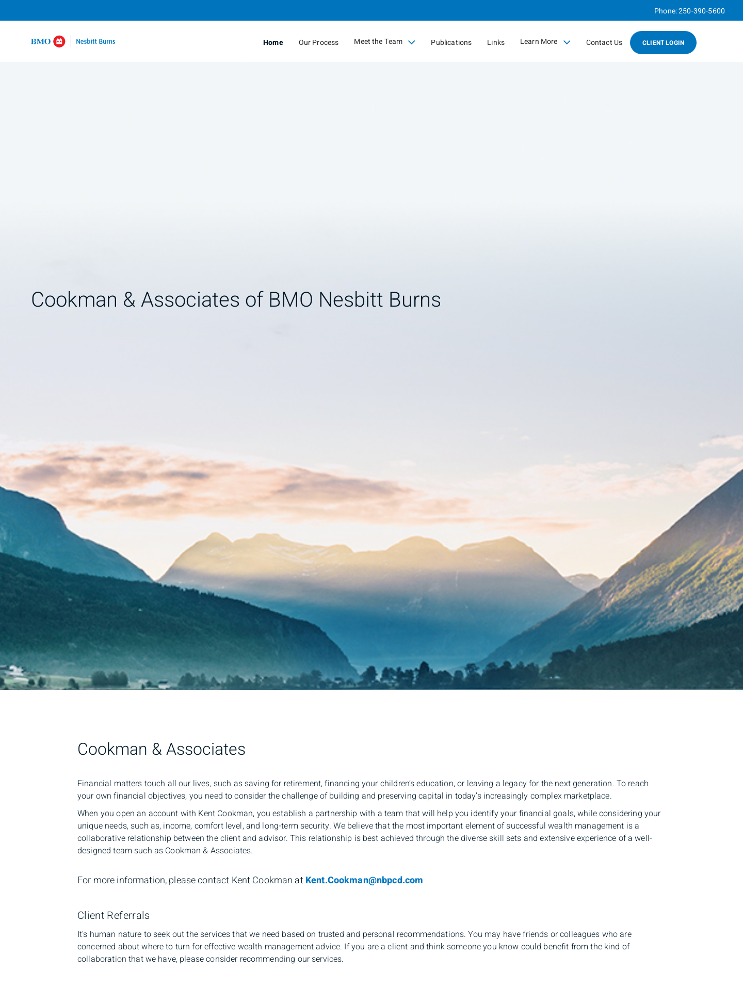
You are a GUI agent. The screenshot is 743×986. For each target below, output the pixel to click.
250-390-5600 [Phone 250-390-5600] (702, 11)
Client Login (663, 42)
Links (496, 42)
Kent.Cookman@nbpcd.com (364, 880)
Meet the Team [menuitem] (384, 42)
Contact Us (604, 42)
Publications (451, 42)
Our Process (319, 42)
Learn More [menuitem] (545, 42)
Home (273, 42)
